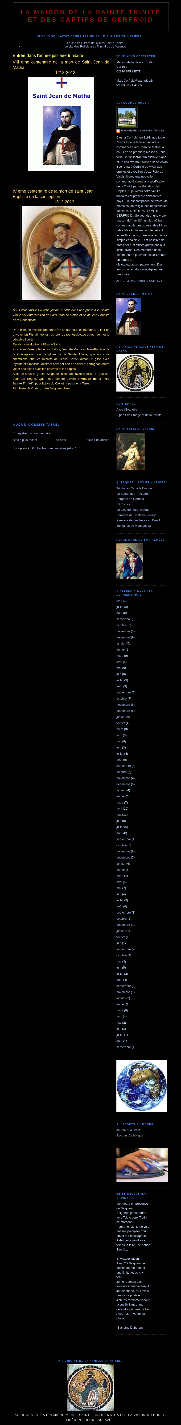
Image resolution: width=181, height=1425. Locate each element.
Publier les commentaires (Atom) (54, 448)
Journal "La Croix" (128, 1130)
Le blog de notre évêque (132, 509)
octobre (121, 625)
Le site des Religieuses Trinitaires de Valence (95, 46)
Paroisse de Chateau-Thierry (136, 515)
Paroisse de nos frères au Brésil (138, 520)
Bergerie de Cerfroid (130, 499)
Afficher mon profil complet (139, 281)
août (119, 613)
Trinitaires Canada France (134, 488)
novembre (123, 631)
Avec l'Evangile (126, 409)
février (120, 649)
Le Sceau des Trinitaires (132, 493)
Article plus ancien (97, 440)
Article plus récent (25, 440)
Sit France (123, 504)
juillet (119, 607)
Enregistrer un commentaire (31, 433)
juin (118, 674)
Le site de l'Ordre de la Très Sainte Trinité (95, 43)
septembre (123, 619)
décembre (123, 637)
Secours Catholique (129, 1135)
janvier (120, 643)
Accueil (61, 440)
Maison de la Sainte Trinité (142, 130)
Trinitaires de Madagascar (134, 525)
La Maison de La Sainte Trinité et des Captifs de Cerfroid (91, 16)
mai (118, 668)
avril (119, 600)
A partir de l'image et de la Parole (138, 415)
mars (119, 655)
